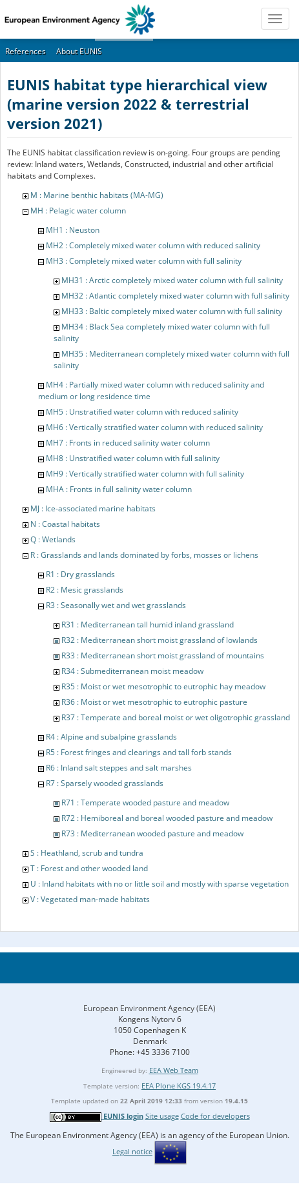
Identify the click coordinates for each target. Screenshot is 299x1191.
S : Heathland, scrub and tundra (86, 852)
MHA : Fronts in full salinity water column (119, 489)
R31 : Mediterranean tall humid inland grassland (147, 624)
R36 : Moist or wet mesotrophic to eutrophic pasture (154, 701)
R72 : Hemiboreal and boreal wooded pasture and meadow (167, 817)
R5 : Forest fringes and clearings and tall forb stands (139, 752)
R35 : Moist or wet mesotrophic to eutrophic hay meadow (163, 686)
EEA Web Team (173, 1070)
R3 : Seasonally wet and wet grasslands (116, 605)
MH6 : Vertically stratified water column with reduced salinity (154, 427)
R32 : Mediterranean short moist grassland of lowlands (159, 640)
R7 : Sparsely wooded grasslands (104, 783)
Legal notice (132, 1151)
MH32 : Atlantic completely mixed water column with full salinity (175, 295)
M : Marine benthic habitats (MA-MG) (96, 195)
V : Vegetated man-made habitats (90, 899)
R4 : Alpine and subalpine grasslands (111, 736)
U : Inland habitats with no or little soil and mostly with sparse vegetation (159, 883)
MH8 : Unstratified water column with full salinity (133, 458)
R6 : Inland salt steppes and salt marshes (119, 767)
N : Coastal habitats (65, 523)
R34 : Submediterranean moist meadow (132, 670)
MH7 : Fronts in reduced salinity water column (128, 442)
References (25, 51)
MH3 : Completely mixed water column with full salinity (144, 260)
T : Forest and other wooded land (89, 868)
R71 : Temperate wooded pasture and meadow (145, 802)
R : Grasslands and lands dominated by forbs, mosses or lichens (144, 554)
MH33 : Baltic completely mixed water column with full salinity (171, 311)
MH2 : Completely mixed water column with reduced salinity (153, 245)
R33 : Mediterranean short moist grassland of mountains (162, 655)
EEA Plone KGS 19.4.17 (178, 1085)
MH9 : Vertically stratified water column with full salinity (145, 473)
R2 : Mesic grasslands (84, 589)
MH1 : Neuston (72, 229)
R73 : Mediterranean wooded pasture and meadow (152, 833)
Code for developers (215, 1116)
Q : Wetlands (53, 539)
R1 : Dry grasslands (80, 574)
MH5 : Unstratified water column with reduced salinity (142, 411)
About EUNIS (79, 51)
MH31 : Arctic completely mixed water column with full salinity (172, 280)
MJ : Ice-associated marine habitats (93, 508)
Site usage (162, 1116)
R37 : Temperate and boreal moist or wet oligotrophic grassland (175, 717)
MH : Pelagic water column (78, 210)
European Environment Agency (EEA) (149, 1008)
